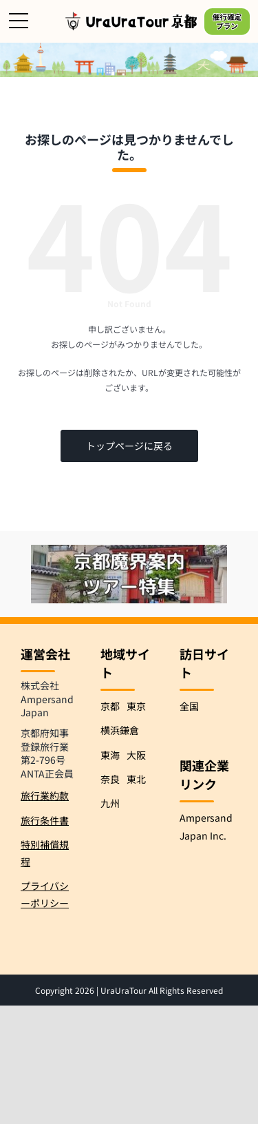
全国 (189, 706)
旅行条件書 (45, 820)
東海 (110, 755)
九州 (110, 803)
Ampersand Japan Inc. (206, 826)
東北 (136, 779)
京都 (110, 706)
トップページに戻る (129, 445)
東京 (136, 706)
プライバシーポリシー (45, 894)
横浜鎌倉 (119, 730)
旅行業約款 (45, 795)
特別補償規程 (45, 852)
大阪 (136, 755)
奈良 (110, 779)
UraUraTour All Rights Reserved (161, 990)
